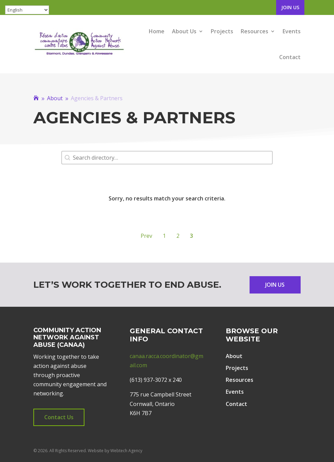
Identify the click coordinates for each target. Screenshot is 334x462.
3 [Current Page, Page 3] (191, 235)
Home (156, 31)
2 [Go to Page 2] (177, 235)
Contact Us (59, 417)
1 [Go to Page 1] (164, 235)
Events (292, 31)
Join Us (290, 7)
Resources (254, 31)
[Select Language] (27, 9)
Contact (290, 57)
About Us (184, 31)
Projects (222, 31)
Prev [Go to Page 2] (146, 235)
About (234, 356)
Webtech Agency (126, 451)
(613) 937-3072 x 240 (156, 380)
